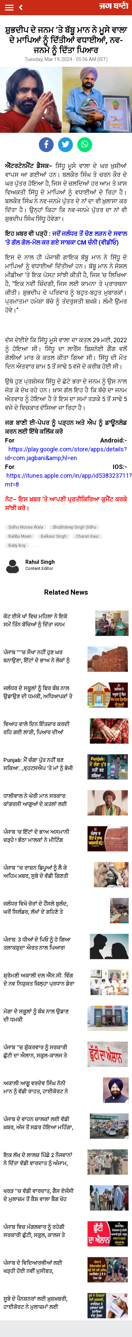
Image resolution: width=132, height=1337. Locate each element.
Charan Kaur (87, 536)
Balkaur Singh (54, 536)
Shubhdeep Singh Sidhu (74, 527)
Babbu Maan (19, 536)
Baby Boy (17, 545)
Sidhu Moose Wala (25, 527)
